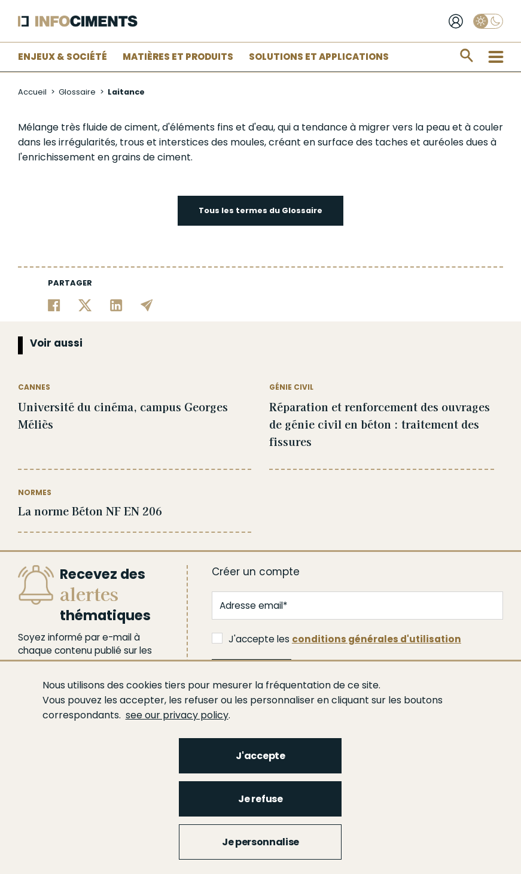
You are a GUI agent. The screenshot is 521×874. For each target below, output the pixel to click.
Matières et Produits (178, 56)
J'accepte (260, 756)
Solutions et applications (319, 56)
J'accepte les (336, 639)
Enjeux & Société (62, 56)
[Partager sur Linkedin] (116, 304)
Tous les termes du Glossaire (260, 210)
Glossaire (77, 92)
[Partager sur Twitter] (85, 304)
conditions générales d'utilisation (376, 639)
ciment (141, 127)
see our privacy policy (177, 715)
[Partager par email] (147, 304)
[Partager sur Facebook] (54, 304)
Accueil (32, 92)
